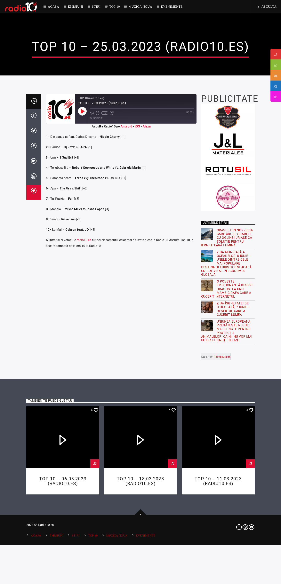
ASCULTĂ (266, 7)
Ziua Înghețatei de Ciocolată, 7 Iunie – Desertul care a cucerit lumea (234, 446)
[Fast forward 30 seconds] (112, 251)
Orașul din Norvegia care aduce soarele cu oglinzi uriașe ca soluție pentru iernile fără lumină (227, 375)
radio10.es (84, 378)
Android (126, 264)
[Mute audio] (92, 251)
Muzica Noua (140, 6)
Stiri (96, 6)
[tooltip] (275, 54)
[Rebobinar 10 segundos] (98, 251)
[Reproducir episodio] (82, 249)
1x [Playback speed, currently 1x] (104, 250)
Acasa (53, 6)
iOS (137, 264)
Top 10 (114, 6)
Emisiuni (75, 6)
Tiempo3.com (222, 494)
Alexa (147, 264)
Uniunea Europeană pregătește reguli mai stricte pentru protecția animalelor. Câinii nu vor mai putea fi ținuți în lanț (226, 469)
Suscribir (96, 256)
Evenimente (172, 6)
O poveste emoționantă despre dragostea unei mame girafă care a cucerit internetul (227, 426)
